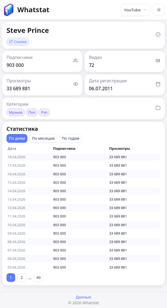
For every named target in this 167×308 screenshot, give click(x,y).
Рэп (44, 112)
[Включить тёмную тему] (159, 10)
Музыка (16, 112)
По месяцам (43, 138)
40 (38, 277)
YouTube (135, 10)
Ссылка (18, 41)
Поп (32, 112)
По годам (70, 138)
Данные (83, 297)
